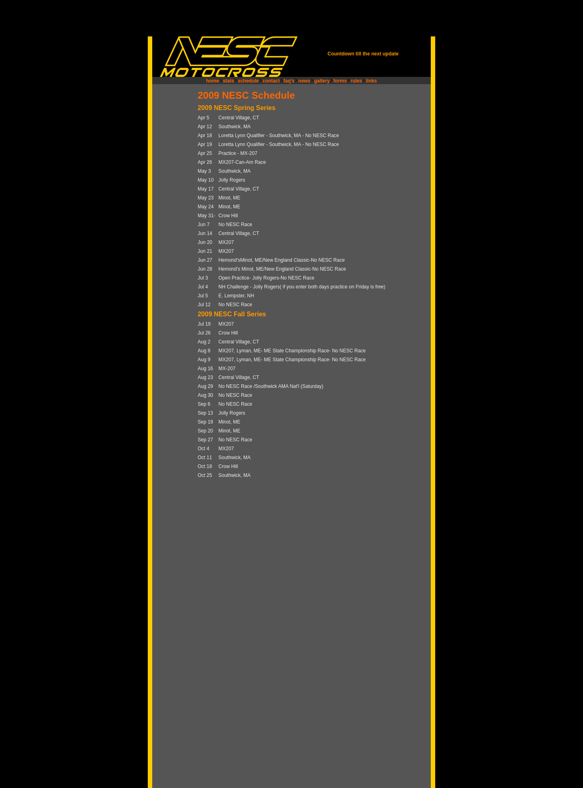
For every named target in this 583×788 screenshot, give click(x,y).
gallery (322, 81)
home (212, 81)
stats (228, 81)
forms (340, 81)
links (371, 81)
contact (271, 81)
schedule (248, 81)
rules (356, 81)
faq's (289, 81)
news (304, 81)
